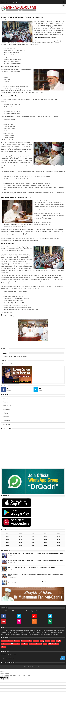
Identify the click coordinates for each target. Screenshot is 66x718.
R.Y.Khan (32, 644)
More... (3, 647)
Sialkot (45, 644)
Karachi (47, 641)
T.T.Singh (51, 644)
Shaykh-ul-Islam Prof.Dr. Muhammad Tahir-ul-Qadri (17, 356)
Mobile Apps (5, 496)
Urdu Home (6, 424)
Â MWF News (7, 417)
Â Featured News (8, 406)
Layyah (58, 641)
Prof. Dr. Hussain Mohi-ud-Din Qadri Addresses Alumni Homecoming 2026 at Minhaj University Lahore (35, 553)
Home (5, 398)
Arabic (10, 2)
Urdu (22, 2)
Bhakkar (4, 641)
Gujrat (30, 641)
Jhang (42, 641)
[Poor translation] (6, 678)
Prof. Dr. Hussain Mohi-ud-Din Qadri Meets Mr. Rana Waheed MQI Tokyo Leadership (30, 581)
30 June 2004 (8, 20)
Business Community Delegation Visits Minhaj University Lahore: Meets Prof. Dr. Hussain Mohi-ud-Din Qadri (35, 574)
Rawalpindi (39, 644)
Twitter (4, 361)
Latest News (5, 551)
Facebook (5, 353)
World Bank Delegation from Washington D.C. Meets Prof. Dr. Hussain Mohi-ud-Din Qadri (32, 567)
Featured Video (6, 429)
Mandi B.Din (11, 644)
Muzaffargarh (24, 644)
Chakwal (10, 641)
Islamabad (36, 641)
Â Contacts (6, 421)
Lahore (53, 641)
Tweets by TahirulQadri (8, 364)
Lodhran (4, 644)
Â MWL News (7, 413)
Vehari (56, 644)
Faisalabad (17, 641)
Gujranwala (24, 641)
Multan (17, 644)
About (5, 402)
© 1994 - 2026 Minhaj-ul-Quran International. (33, 667)
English (16, 2)
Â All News (6, 409)
